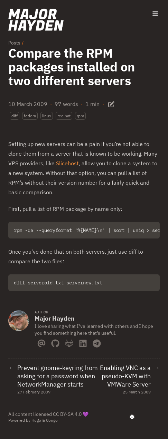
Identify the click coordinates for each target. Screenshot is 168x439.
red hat (64, 115)
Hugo (36, 420)
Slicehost (67, 163)
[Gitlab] (69, 342)
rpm (80, 115)
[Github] (55, 342)
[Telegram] (97, 342)
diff (14, 115)
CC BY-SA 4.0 (67, 414)
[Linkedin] (83, 342)
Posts (14, 43)
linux (46, 115)
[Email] (41, 342)
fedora (30, 115)
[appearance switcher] (132, 417)
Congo (52, 420)
